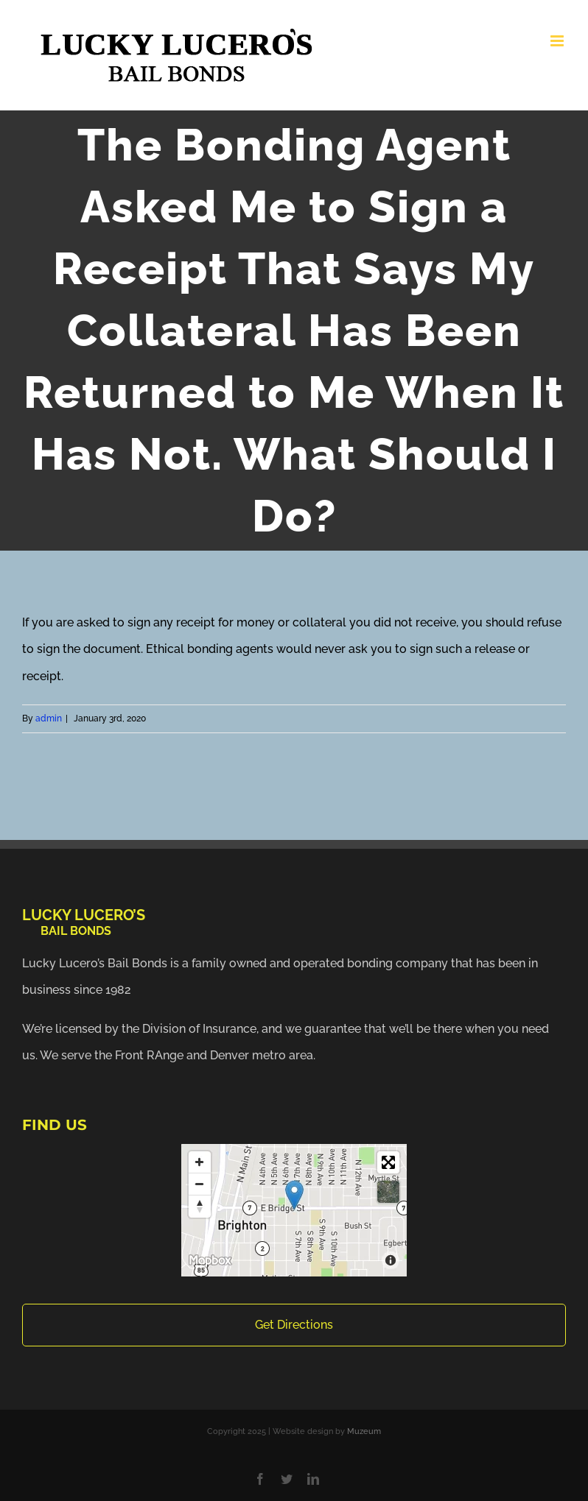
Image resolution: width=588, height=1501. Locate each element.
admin (48, 718)
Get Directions (294, 1325)
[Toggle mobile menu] (558, 41)
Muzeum (364, 1431)
